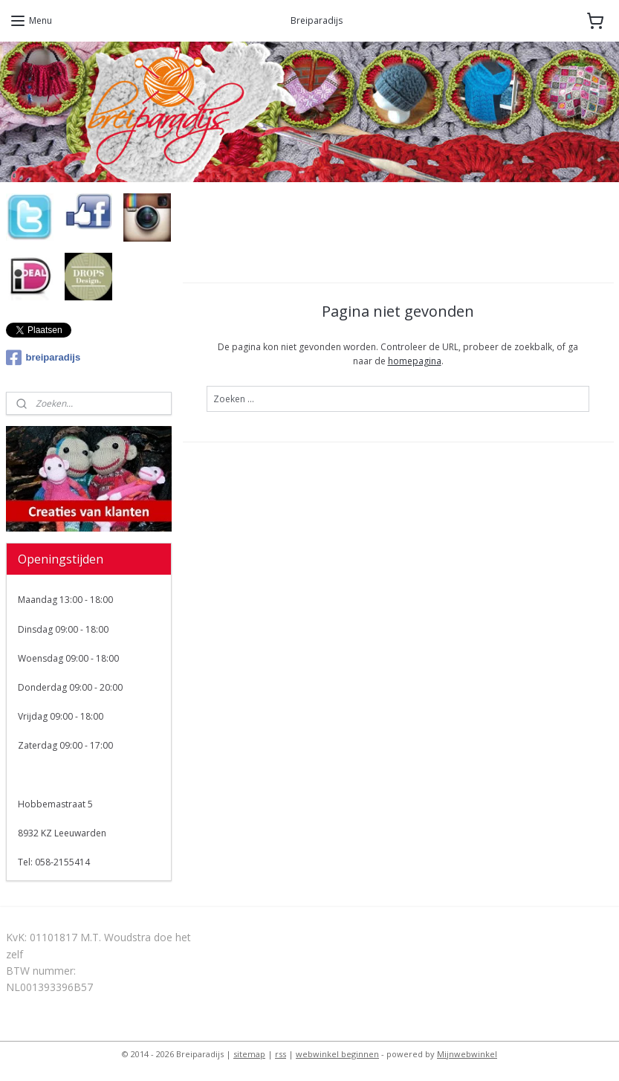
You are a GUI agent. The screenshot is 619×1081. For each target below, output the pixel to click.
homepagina (414, 361)
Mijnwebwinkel (467, 1053)
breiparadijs (43, 358)
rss (280, 1053)
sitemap (249, 1053)
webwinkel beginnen (337, 1053)
